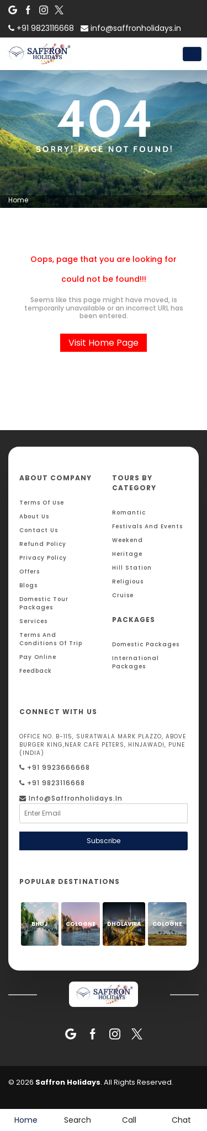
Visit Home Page (103, 342)
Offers (29, 571)
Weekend (127, 540)
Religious (128, 581)
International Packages (135, 662)
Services (33, 621)
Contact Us (38, 530)
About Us (34, 516)
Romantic (129, 512)
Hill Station (132, 568)
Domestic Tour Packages (43, 603)
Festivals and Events (147, 526)
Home (18, 200)
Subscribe (103, 840)
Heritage (127, 554)
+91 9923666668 (54, 767)
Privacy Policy (43, 558)
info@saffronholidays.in (131, 28)
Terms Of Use (41, 503)
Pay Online (37, 657)
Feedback (35, 671)
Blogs (28, 585)
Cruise (123, 595)
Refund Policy (42, 544)
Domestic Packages (145, 644)
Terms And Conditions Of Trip (50, 639)
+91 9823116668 (52, 782)
